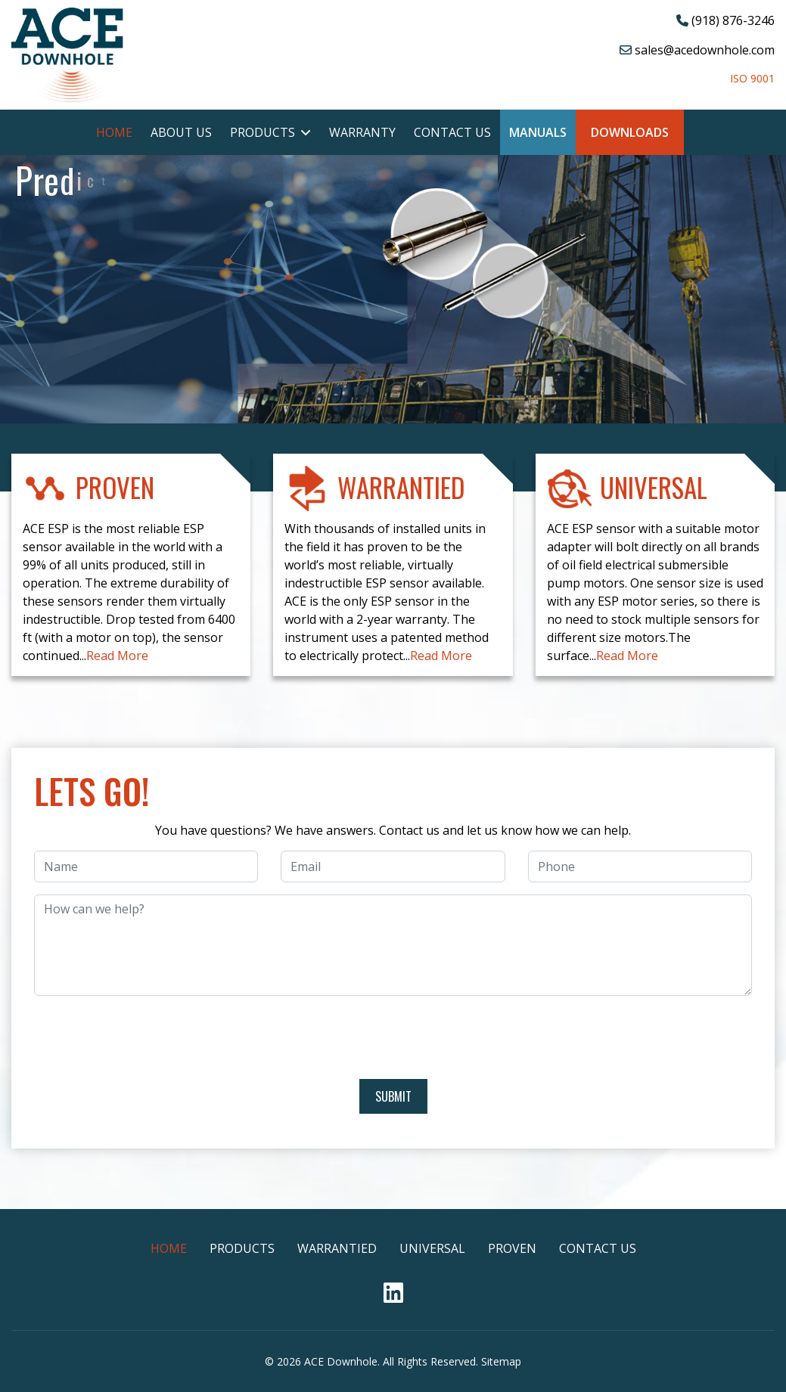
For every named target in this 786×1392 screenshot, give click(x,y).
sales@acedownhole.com (705, 50)
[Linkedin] (393, 1296)
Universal (432, 1248)
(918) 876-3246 (733, 20)
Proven (512, 1248)
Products (262, 132)
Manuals (538, 132)
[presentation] (393, 1037)
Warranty (362, 132)
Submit (393, 1096)
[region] (393, 421)
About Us (181, 132)
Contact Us (452, 132)
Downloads (630, 132)
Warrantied (337, 1248)
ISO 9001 (752, 78)
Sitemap (501, 1361)
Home (114, 132)
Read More (117, 655)
